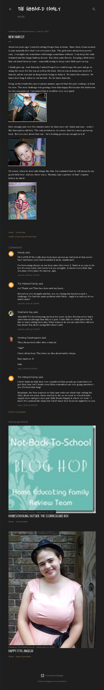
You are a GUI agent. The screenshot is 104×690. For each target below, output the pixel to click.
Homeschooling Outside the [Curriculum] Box (38, 516)
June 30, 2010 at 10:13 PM (29, 329)
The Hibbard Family (39, 9)
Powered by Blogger (52, 675)
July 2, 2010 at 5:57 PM (27, 405)
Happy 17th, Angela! (20, 651)
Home (21, 16)
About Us (32, 16)
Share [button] (10, 232)
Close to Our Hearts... (54, 16)
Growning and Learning (25, 236)
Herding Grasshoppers (29, 337)
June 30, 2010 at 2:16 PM (28, 303)
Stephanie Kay (25, 312)
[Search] (94, 8)
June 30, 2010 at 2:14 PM (28, 275)
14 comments (22, 521)
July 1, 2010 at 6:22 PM (27, 368)
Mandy (21, 252)
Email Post (20, 232)
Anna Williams (60, 681)
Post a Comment (17, 412)
